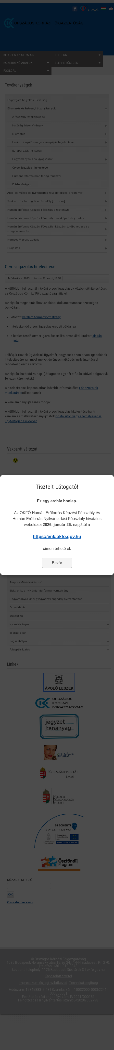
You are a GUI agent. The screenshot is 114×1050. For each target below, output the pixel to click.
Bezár (57, 563)
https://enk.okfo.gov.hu (57, 536)
